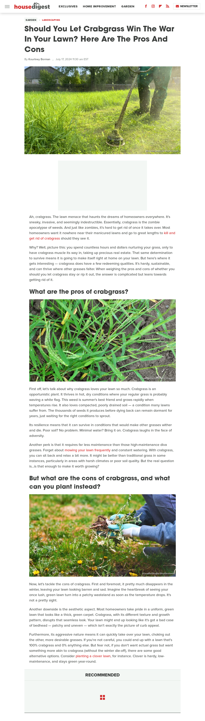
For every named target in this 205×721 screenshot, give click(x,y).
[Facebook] (146, 7)
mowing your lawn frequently (88, 450)
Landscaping (51, 20)
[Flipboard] (160, 7)
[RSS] (167, 7)
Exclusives (68, 6)
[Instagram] (153, 7)
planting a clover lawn (93, 656)
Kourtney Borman (39, 59)
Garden (127, 6)
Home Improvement (99, 6)
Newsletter (187, 6)
